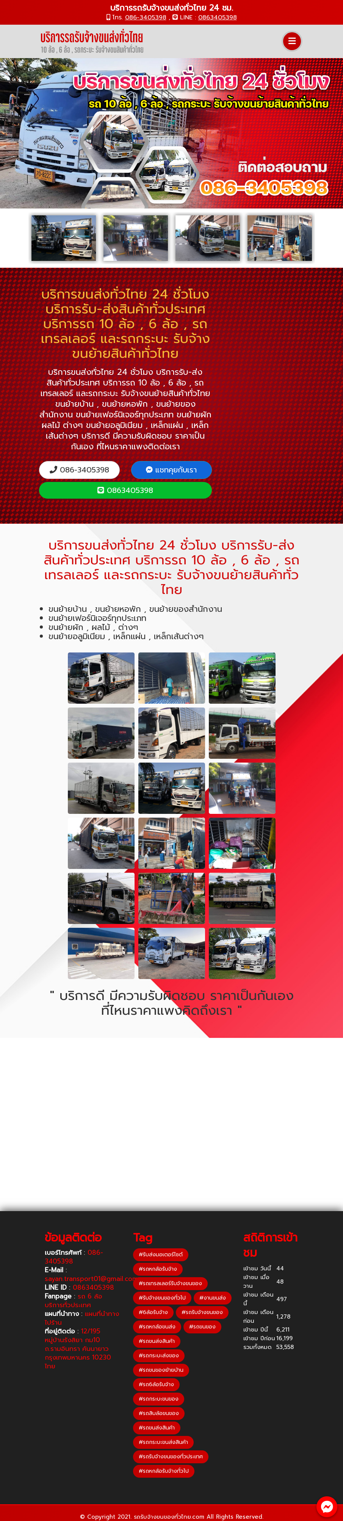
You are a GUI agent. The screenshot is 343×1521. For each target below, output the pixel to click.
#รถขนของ (202, 1327)
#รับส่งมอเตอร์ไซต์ (161, 1255)
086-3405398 (145, 17)
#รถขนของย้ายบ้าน (161, 1370)
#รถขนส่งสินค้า (157, 1341)
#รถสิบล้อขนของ (159, 1413)
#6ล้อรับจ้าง (153, 1312)
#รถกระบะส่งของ (159, 1356)
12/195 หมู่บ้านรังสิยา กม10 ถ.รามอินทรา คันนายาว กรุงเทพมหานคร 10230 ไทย (78, 1348)
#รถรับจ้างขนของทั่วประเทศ (171, 1457)
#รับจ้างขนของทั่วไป (162, 1298)
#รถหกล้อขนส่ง (157, 1327)
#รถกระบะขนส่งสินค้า (163, 1442)
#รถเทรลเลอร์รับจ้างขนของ (170, 1283)
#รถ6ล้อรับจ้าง (156, 1384)
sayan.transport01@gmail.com (91, 1279)
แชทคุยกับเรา (171, 469)
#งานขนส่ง (212, 1298)
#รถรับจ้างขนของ (202, 1312)
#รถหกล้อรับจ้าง (158, 1269)
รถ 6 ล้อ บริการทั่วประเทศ (73, 1300)
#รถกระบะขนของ (159, 1399)
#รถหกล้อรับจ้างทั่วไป (164, 1471)
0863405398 (217, 17)
